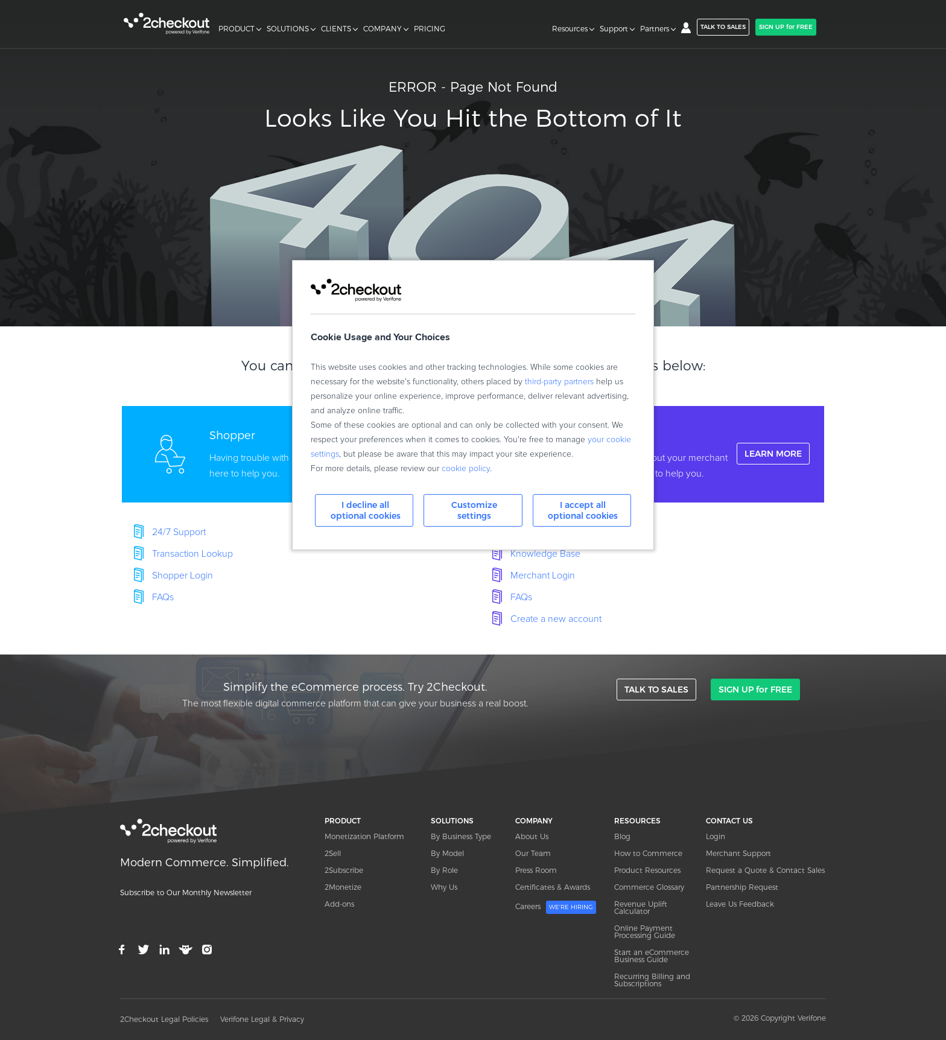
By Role (444, 870)
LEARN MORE (773, 453)
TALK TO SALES (723, 27)
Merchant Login (542, 575)
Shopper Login (182, 575)
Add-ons (339, 903)
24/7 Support (179, 532)
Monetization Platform (364, 836)
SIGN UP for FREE (786, 27)
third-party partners (559, 382)
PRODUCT (236, 29)
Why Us (444, 887)
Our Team (533, 853)
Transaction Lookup (192, 554)
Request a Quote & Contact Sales (765, 870)
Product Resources (647, 870)
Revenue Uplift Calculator (640, 907)
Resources (570, 29)
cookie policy (466, 469)
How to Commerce (648, 853)
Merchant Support (738, 853)
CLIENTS (336, 29)
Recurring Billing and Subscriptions (652, 980)
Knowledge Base (545, 554)
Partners (654, 29)
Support (614, 29)
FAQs (163, 597)
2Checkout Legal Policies (164, 1019)
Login (715, 836)
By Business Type (461, 836)
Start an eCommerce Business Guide (651, 956)
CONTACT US (729, 820)
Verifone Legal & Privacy (262, 1019)
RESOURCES (637, 820)
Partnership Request (742, 887)
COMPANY (382, 29)
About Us (531, 836)
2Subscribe (344, 870)
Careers (555, 907)
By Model (447, 853)
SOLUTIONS (288, 29)
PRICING (429, 29)
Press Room (536, 870)
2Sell (333, 853)
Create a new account (556, 619)
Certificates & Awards (552, 887)
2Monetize (343, 887)
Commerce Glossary (649, 887)
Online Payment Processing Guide (644, 932)
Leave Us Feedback (740, 903)
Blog (622, 836)
